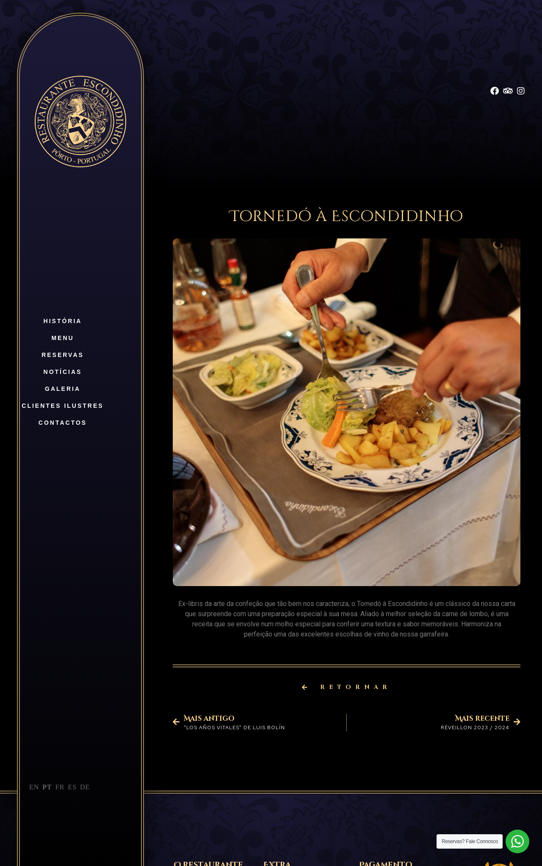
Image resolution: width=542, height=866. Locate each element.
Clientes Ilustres (62, 405)
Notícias (63, 371)
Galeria (62, 388)
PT (47, 787)
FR (60, 787)
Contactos (63, 422)
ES (72, 787)
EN (34, 787)
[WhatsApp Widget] (517, 841)
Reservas (62, 354)
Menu (62, 338)
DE (85, 787)
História (63, 321)
